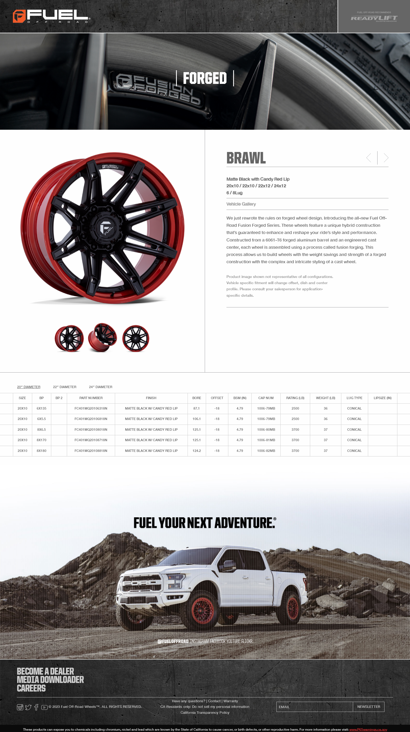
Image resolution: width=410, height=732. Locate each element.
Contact (214, 701)
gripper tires (130, 18)
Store (175, 18)
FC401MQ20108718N (91, 440)
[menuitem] (105, 16)
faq (228, 18)
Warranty (231, 701)
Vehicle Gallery (241, 203)
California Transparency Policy (205, 713)
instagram (199, 641)
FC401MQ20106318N (91, 408)
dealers (211, 18)
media (192, 18)
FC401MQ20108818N (91, 451)
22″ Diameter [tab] (64, 387)
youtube (233, 641)
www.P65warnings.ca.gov (368, 729)
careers (31, 689)
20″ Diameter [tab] (28, 387)
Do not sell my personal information (220, 707)
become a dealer (45, 672)
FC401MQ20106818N (91, 419)
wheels (105, 18)
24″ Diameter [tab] (100, 387)
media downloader (50, 680)
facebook (217, 641)
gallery (155, 18)
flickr (246, 641)
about (243, 18)
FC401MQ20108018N (91, 430)
